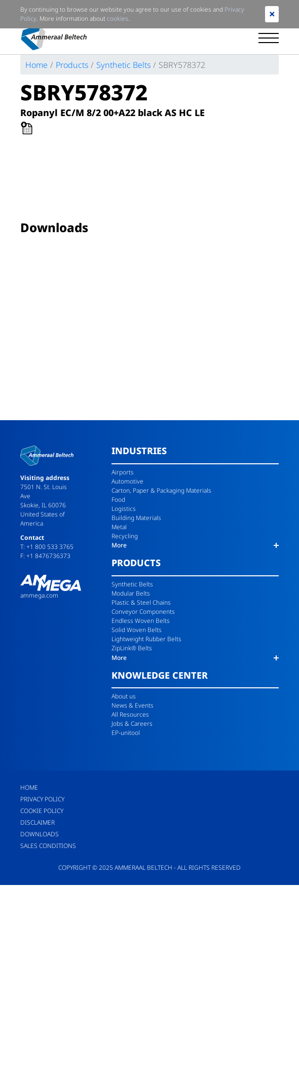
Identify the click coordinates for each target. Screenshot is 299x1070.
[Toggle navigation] (268, 38)
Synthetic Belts (123, 64)
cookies (117, 18)
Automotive (127, 481)
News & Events (132, 705)
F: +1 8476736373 (45, 555)
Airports (122, 472)
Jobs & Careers (132, 723)
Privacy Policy (42, 799)
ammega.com (39, 595)
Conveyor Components (143, 611)
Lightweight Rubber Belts (146, 639)
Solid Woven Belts (136, 629)
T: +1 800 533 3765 (46, 546)
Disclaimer (37, 822)
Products (72, 64)
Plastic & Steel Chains (141, 602)
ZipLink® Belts (131, 648)
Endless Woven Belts (140, 620)
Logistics (123, 508)
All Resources (130, 714)
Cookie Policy (41, 810)
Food (118, 499)
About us (123, 696)
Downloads (39, 834)
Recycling (124, 536)
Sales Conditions (48, 845)
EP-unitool (125, 732)
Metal (119, 527)
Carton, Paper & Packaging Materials (161, 490)
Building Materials (136, 517)
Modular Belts (130, 593)
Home (36, 64)
